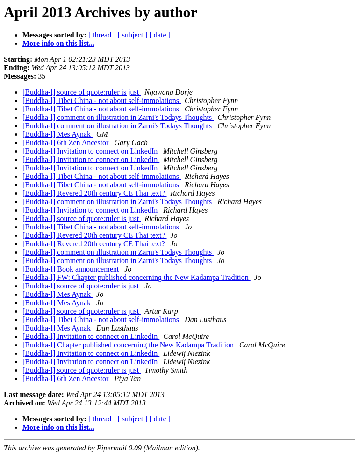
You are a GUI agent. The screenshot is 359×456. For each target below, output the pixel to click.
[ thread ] (102, 35)
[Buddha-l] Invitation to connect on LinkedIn (90, 151)
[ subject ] (133, 35)
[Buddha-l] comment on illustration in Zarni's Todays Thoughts (118, 117)
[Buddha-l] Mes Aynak (57, 134)
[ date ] (160, 35)
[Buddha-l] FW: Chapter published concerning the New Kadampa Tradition (136, 277)
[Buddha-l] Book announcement (71, 269)
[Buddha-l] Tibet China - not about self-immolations (101, 100)
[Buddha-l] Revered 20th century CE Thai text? (94, 193)
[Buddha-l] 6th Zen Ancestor (66, 143)
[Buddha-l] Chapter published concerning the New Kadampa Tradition (129, 345)
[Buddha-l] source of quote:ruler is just (81, 92)
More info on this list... (58, 43)
